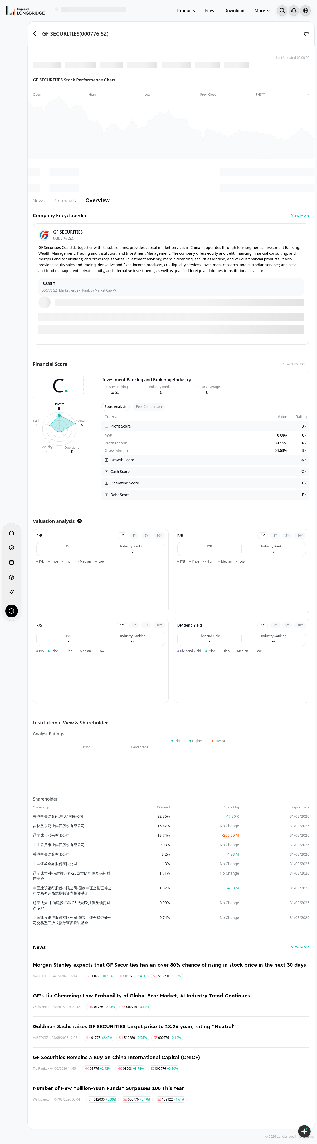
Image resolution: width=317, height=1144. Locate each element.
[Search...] (282, 10)
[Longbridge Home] (25, 10)
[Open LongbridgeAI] (304, 1131)
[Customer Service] (294, 10)
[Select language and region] (305, 10)
